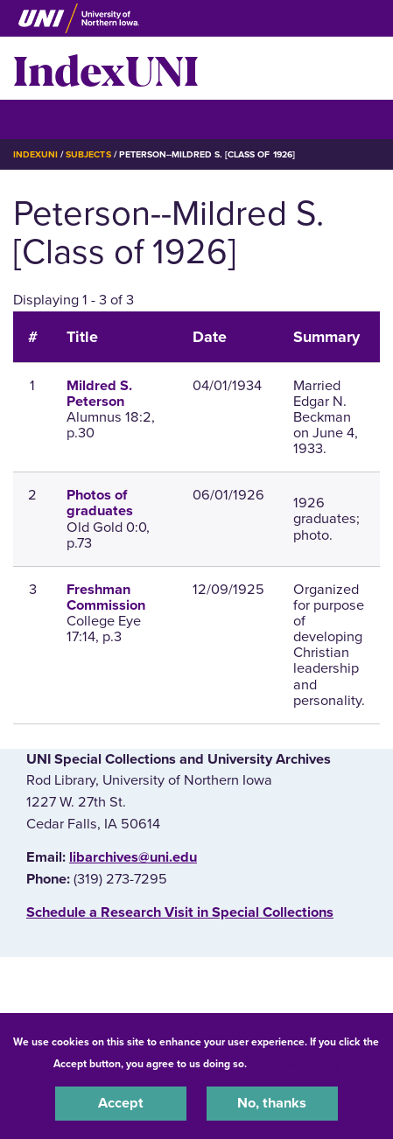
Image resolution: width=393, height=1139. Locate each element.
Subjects (88, 154)
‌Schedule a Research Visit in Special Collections (179, 912)
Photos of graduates (100, 503)
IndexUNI (106, 68)
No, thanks (271, 1103)
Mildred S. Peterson (99, 393)
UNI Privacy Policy (296, 1064)
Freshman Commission (106, 597)
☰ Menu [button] (44, 118)
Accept (121, 1103)
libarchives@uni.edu (133, 857)
